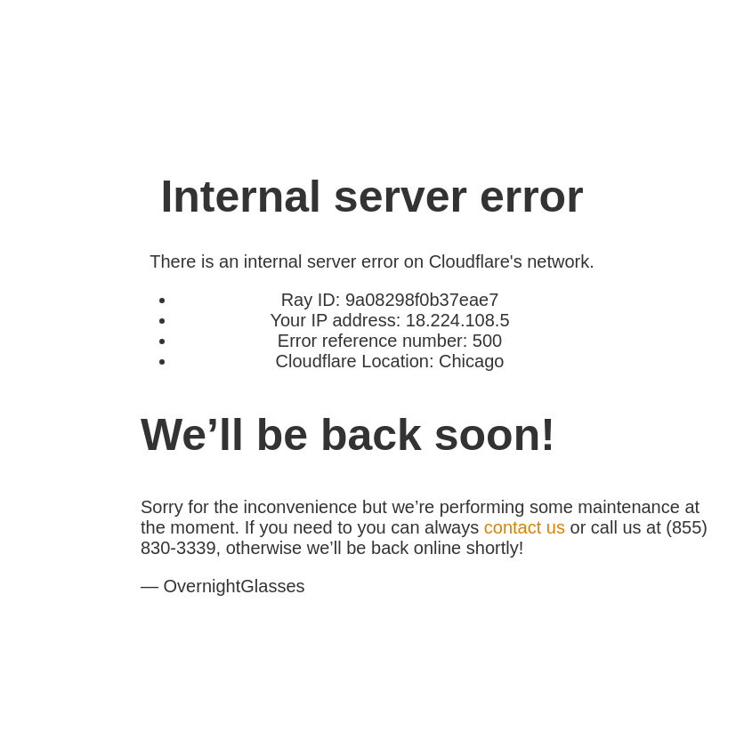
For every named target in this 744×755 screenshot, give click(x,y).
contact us (524, 527)
